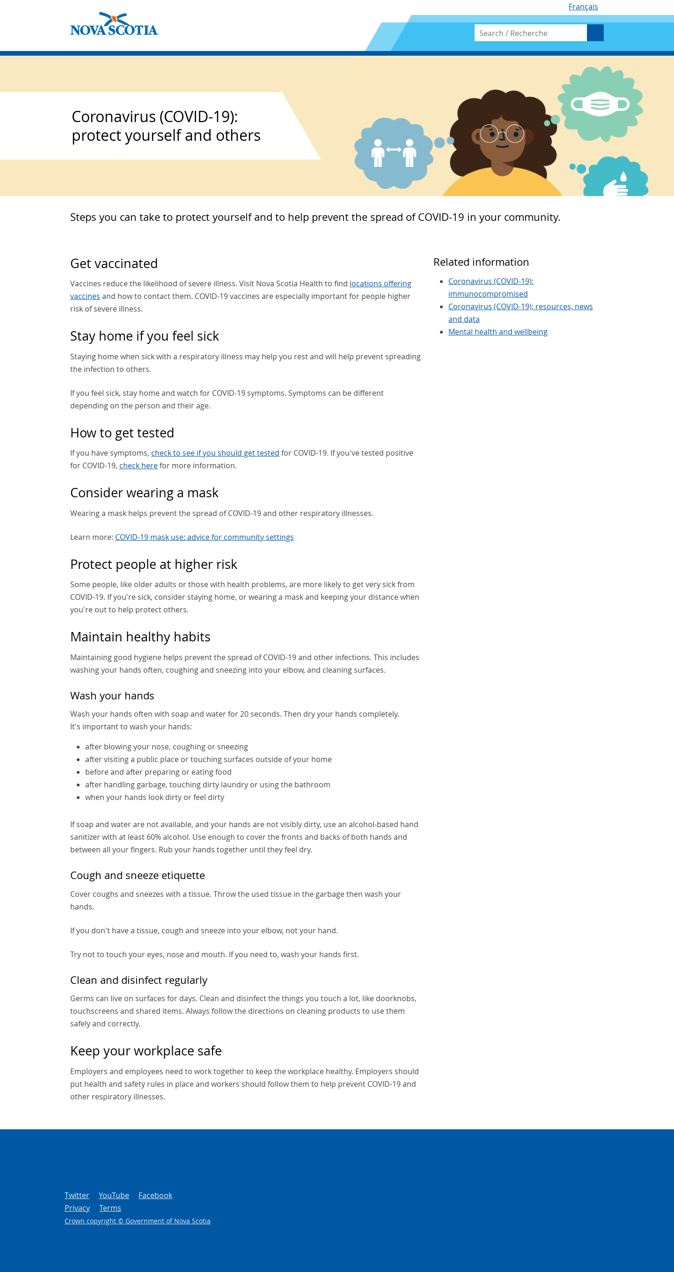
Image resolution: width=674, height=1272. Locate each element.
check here (138, 465)
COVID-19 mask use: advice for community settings (204, 537)
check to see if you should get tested (215, 453)
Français (583, 6)
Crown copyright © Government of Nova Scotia (138, 1220)
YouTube (114, 1195)
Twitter (77, 1195)
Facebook (155, 1195)
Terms (110, 1208)
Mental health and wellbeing (498, 332)
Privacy (77, 1208)
